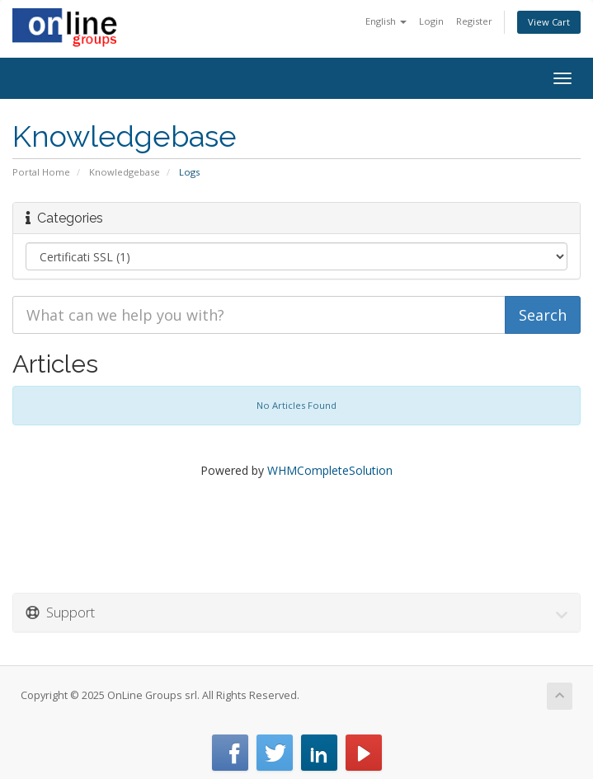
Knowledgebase (124, 172)
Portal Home (41, 172)
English (386, 21)
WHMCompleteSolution (330, 470)
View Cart (549, 22)
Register (474, 21)
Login (431, 21)
